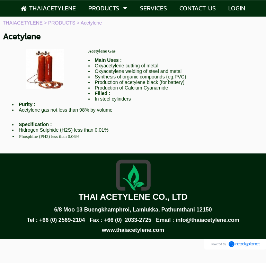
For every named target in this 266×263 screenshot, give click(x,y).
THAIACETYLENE (23, 23)
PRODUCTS (62, 23)
